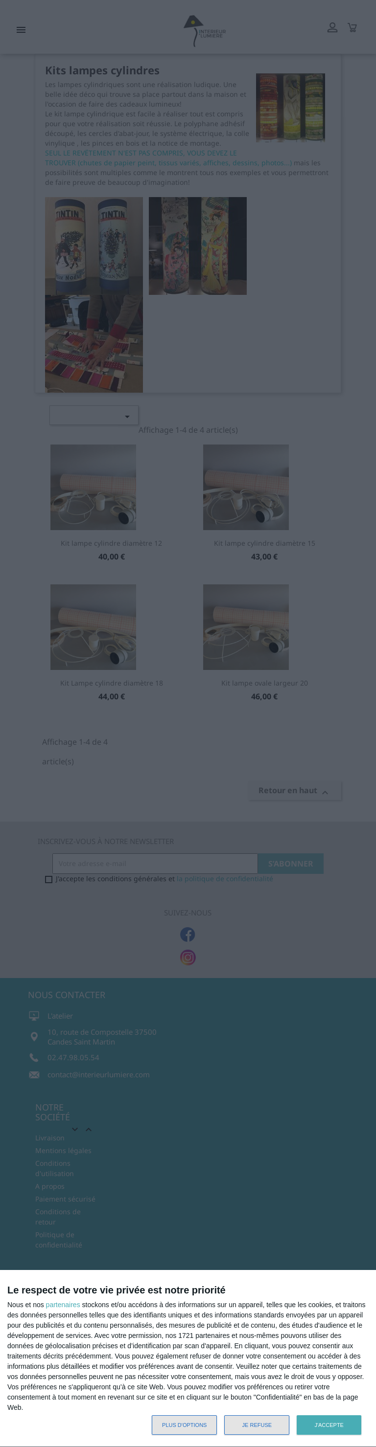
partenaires (63, 1304)
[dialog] (188, 1358)
